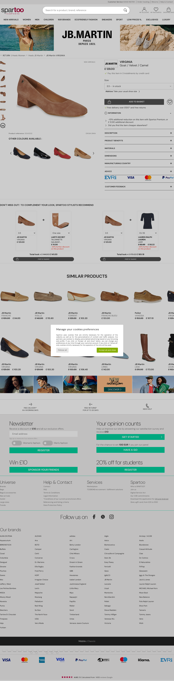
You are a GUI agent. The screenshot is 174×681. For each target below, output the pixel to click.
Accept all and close (107, 350)
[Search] (125, 10)
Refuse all (62, 350)
